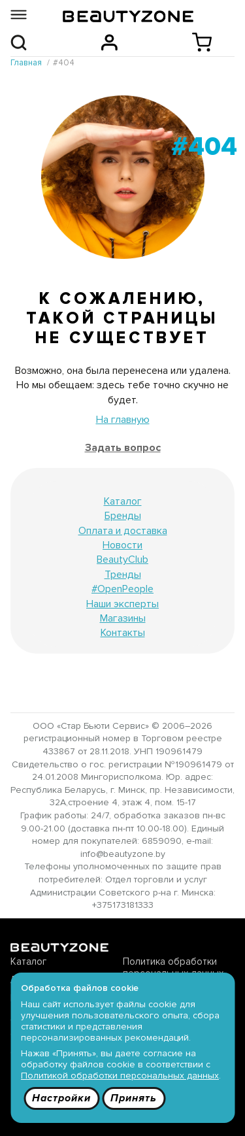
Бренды (123, 515)
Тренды (123, 574)
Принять (133, 1098)
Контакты (123, 632)
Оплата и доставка (122, 530)
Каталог (123, 501)
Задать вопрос (123, 447)
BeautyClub (122, 559)
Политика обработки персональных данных (173, 967)
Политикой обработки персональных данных (120, 1075)
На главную (123, 419)
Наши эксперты (122, 603)
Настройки (61, 1098)
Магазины (123, 618)
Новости (122, 545)
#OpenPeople (122, 588)
